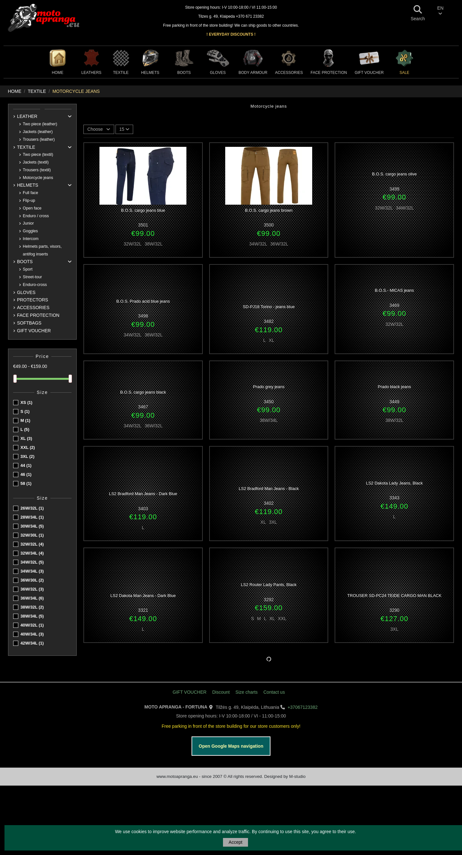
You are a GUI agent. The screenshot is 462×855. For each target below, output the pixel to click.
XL (26, 438)
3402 (269, 503)
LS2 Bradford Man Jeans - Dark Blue (143, 493)
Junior (28, 223)
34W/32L (32, 562)
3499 (394, 188)
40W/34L (32, 634)
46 (26, 474)
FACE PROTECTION (38, 315)
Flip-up (29, 200)
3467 (143, 406)
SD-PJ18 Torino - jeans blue (269, 306)
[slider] (15, 379)
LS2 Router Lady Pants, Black (268, 584)
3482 (269, 321)
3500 (269, 224)
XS (26, 402)
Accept (236, 842)
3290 (394, 610)
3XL (27, 456)
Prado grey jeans (268, 386)
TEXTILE (26, 147)
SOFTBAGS (29, 322)
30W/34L (32, 526)
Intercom (30, 238)
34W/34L (32, 571)
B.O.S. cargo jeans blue (143, 210)
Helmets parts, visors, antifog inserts (42, 250)
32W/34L (32, 553)
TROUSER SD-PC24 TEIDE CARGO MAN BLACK (394, 595)
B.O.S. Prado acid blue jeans (143, 301)
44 (26, 465)
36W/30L (32, 580)
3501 (143, 224)
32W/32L (32, 544)
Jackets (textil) (35, 162)
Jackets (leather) (38, 131)
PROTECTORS (32, 299)
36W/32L (32, 589)
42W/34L (32, 643)
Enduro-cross (35, 284)
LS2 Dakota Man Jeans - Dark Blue (143, 595)
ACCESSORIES (33, 307)
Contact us (274, 692)
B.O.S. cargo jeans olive (394, 174)
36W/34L (32, 598)
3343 (394, 497)
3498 (143, 315)
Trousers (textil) (37, 170)
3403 (143, 508)
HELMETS (27, 185)
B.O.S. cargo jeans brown (269, 210)
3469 (394, 305)
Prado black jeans (394, 386)
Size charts (246, 692)
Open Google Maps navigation (231, 746)
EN (440, 10)
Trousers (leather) (39, 139)
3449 (394, 401)
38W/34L (32, 616)
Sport (27, 269)
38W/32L (32, 607)
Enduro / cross (36, 216)
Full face (30, 193)
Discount (220, 692)
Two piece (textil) (38, 154)
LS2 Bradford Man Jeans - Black (269, 488)
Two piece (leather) (40, 124)
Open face (32, 208)
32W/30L (32, 535)
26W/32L (32, 508)
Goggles (30, 231)
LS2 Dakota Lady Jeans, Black (394, 483)
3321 (143, 610)
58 (26, 483)
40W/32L (32, 625)
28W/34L (32, 517)
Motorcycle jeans (38, 177)
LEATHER (27, 116)
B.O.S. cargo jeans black (143, 392)
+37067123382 (302, 707)
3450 (269, 401)
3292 (269, 599)
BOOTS (25, 261)
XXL (28, 447)
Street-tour (32, 277)
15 (124, 129)
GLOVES (26, 292)
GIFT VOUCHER (34, 330)
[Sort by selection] (98, 129)
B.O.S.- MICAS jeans (394, 290)
